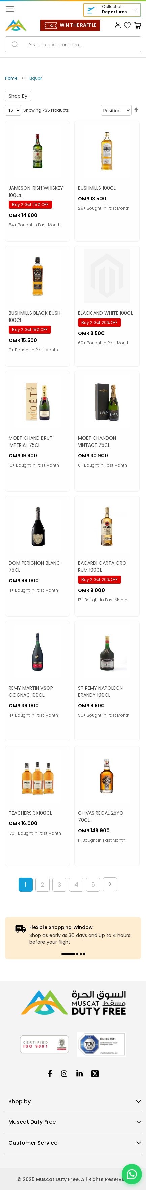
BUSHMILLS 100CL (97, 188)
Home (11, 78)
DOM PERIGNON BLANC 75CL (34, 566)
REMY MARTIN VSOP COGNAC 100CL (31, 691)
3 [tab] (81, 954)
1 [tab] (68, 954)
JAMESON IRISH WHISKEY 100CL (36, 192)
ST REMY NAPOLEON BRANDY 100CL (100, 691)
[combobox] (73, 44)
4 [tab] (84, 954)
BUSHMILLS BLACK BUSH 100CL (34, 317)
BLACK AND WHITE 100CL (105, 313)
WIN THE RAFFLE (78, 25)
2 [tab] (77, 954)
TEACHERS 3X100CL (30, 813)
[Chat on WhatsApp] (132, 1176)
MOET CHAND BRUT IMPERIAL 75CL (31, 442)
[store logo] (16, 25)
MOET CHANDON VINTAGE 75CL (97, 442)
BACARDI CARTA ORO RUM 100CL (102, 566)
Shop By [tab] (18, 96)
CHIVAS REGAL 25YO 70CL (100, 816)
